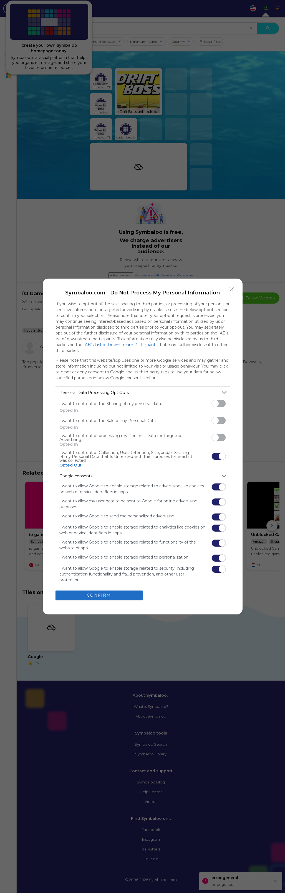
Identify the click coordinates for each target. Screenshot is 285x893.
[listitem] (143, 392)
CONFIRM (99, 595)
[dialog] (143, 446)
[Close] (231, 289)
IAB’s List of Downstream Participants (120, 344)
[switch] (218, 403)
